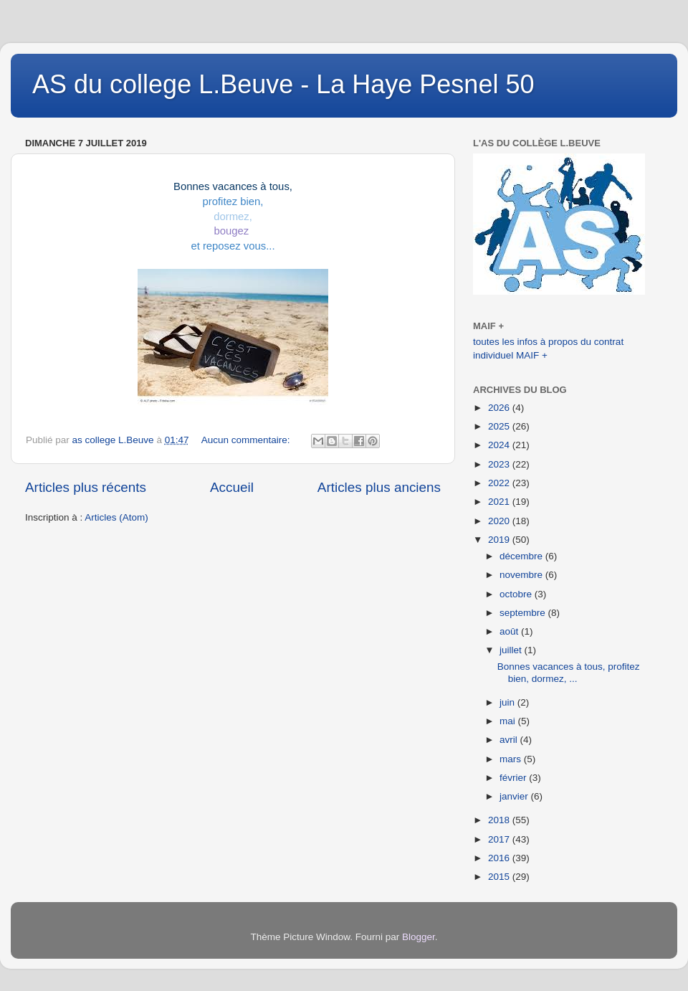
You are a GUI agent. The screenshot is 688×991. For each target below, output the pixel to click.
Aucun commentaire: (247, 440)
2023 (500, 464)
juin (508, 702)
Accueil (232, 487)
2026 (500, 407)
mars (512, 759)
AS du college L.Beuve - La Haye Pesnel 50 (283, 84)
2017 (500, 839)
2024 (500, 445)
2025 (500, 426)
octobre (517, 594)
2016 (500, 858)
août (510, 631)
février (514, 777)
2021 (500, 501)
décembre (522, 556)
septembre (524, 612)
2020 (500, 521)
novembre (522, 574)
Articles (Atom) (116, 517)
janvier (515, 796)
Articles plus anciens (379, 487)
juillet (512, 650)
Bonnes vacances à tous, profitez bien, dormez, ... (568, 672)
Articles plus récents (85, 487)
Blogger (418, 936)
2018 (500, 820)
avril (510, 739)
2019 (500, 539)
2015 (500, 876)
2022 (500, 483)
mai (509, 721)
